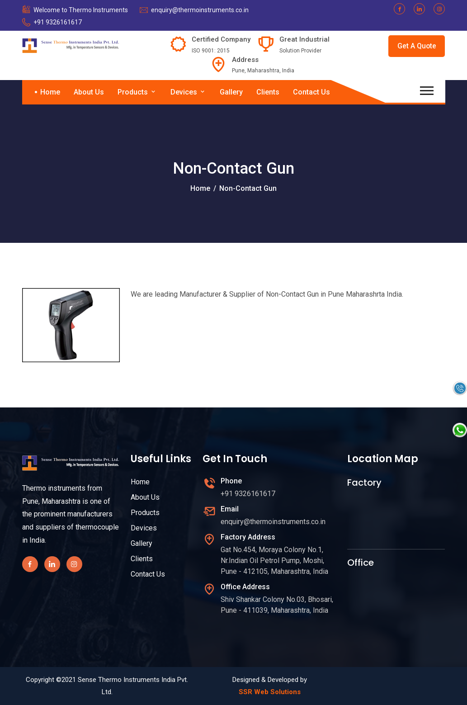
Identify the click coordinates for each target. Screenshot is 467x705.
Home (50, 92)
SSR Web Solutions (270, 692)
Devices (188, 92)
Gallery (231, 92)
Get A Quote (416, 46)
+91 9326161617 (57, 22)
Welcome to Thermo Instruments (80, 10)
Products (137, 92)
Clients (267, 92)
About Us (89, 92)
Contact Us (311, 92)
